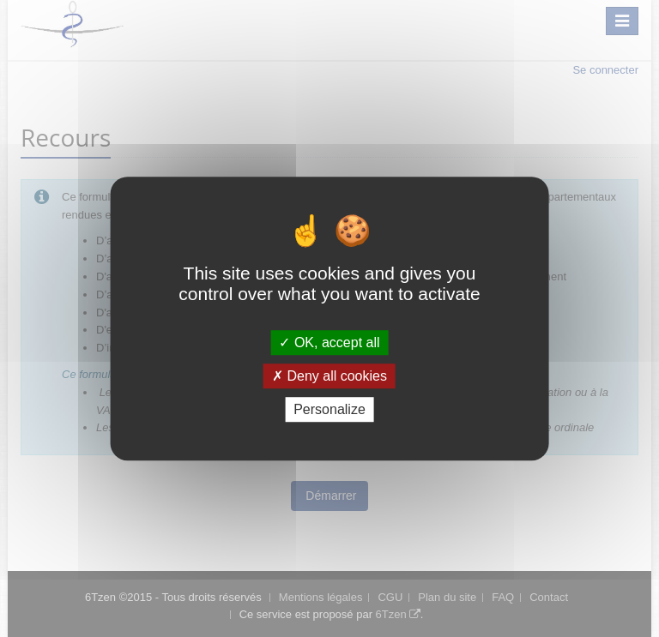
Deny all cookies (329, 376)
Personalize (329, 409)
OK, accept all (329, 342)
